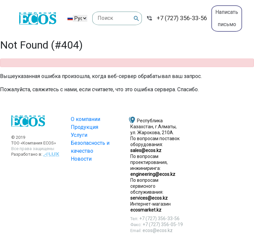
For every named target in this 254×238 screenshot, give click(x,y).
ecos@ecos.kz (158, 230)
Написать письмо (226, 18)
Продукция (84, 127)
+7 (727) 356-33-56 (182, 18)
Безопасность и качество (90, 147)
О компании (85, 119)
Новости (81, 159)
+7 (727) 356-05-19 (163, 224)
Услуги (79, 135)
